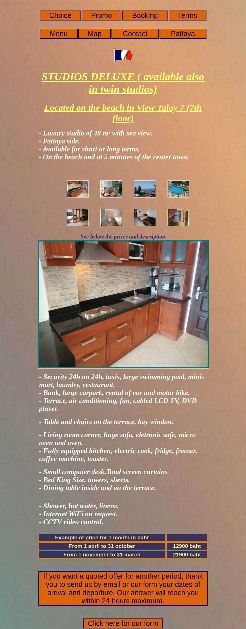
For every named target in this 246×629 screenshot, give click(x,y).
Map (95, 34)
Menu (59, 34)
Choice (60, 15)
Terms (187, 15)
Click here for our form (123, 623)
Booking (145, 15)
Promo (101, 15)
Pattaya (183, 34)
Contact (135, 34)
